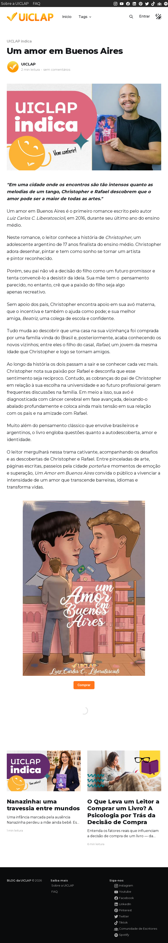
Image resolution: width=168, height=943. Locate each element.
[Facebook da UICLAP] (128, 3)
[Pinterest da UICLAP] (141, 3)
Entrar (144, 16)
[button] (131, 16)
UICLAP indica (19, 41)
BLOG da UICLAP (19, 880)
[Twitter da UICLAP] (147, 3)
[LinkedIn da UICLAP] (134, 3)
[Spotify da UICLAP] (166, 3)
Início (67, 17)
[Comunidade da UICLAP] (160, 3)
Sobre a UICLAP (15, 4)
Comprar (83, 685)
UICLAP (28, 64)
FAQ (36, 4)
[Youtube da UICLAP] (122, 3)
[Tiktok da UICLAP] (153, 3)
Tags (85, 17)
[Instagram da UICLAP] (116, 3)
